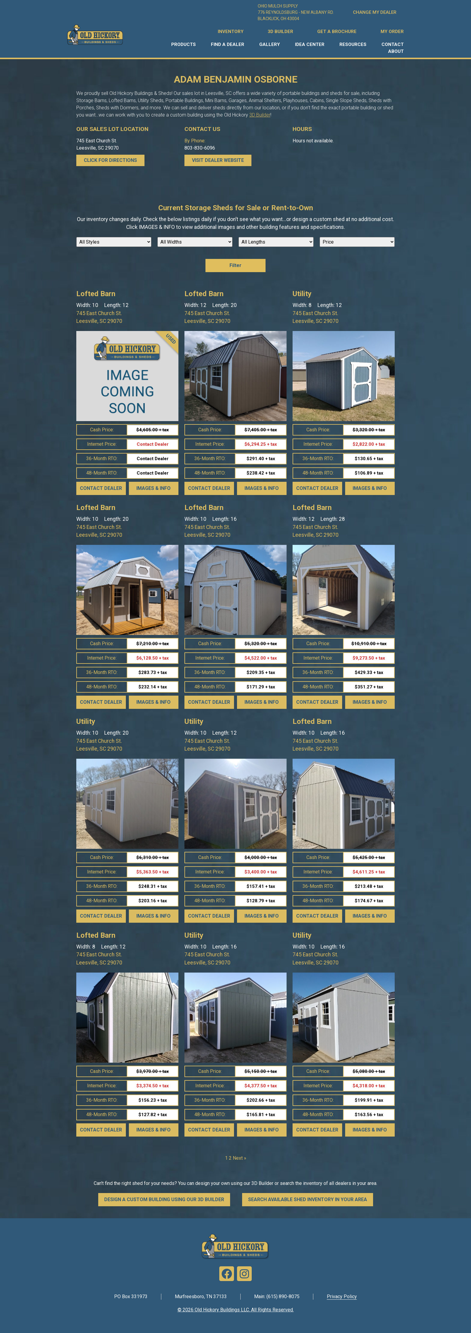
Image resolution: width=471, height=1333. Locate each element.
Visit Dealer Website (218, 160)
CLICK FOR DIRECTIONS (110, 160)
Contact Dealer (101, 488)
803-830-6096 (199, 148)
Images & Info (153, 488)
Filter (235, 265)
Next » (239, 1158)
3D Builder (259, 115)
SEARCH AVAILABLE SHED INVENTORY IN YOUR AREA (307, 1199)
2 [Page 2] (230, 1158)
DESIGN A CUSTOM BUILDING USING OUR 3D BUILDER (164, 1199)
